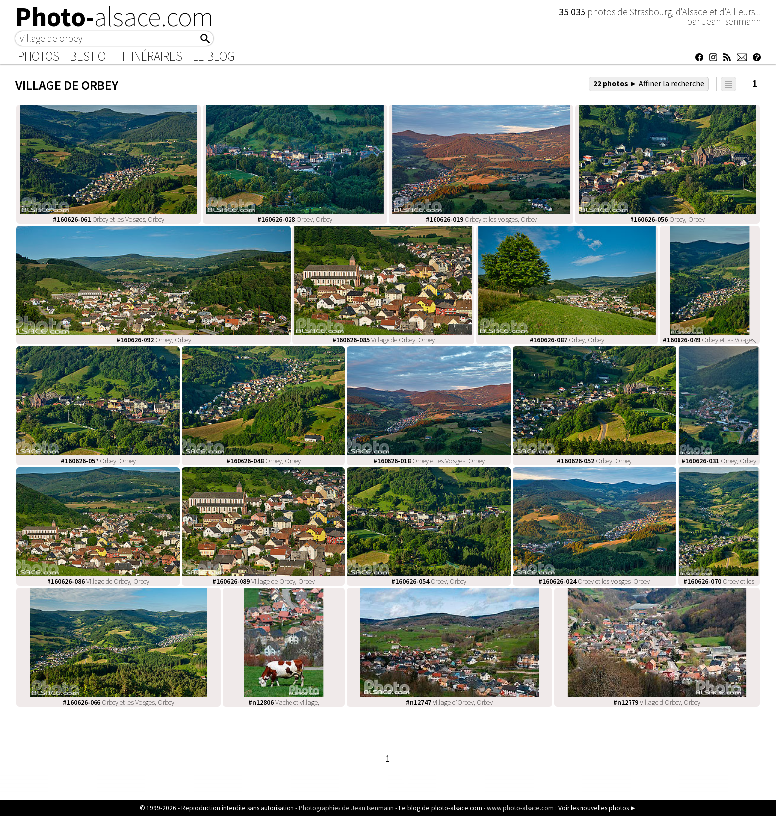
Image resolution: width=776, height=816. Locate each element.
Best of (91, 56)
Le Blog (214, 56)
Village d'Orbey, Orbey (449, 702)
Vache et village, (283, 702)
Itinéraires (152, 56)
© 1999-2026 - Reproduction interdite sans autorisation (217, 808)
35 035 (573, 12)
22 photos (648, 83)
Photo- (114, 17)
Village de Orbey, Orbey (383, 340)
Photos (38, 56)
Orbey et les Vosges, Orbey (108, 219)
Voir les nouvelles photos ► (597, 808)
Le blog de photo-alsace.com (440, 808)
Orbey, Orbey (294, 219)
